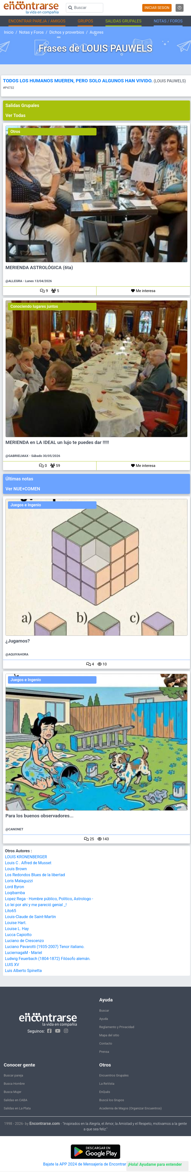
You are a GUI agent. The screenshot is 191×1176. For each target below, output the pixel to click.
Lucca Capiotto (18, 934)
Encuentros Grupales (114, 1075)
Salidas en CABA (15, 1100)
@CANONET (14, 829)
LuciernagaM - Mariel (23, 952)
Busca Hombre (14, 1083)
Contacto (105, 1043)
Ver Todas (15, 115)
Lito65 (10, 910)
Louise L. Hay (17, 928)
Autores (96, 32)
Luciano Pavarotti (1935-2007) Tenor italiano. (45, 946)
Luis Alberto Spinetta (23, 970)
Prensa (104, 1052)
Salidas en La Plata (17, 1108)
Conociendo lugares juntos (34, 306)
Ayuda (103, 1019)
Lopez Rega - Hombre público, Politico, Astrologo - (49, 898)
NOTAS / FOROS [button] (168, 21)
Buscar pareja (13, 1075)
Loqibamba (15, 892)
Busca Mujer (12, 1092)
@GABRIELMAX (16, 456)
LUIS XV (12, 964)
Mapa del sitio (109, 1035)
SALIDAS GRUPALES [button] (123, 21)
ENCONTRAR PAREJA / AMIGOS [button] (36, 21)
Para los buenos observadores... (39, 816)
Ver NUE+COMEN (22, 488)
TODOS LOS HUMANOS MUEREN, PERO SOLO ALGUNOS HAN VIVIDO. (78, 81)
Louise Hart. (16, 922)
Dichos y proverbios (66, 32)
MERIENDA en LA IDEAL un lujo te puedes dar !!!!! (57, 442)
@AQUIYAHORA (16, 654)
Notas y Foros (31, 32)
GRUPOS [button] (85, 21)
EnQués (104, 1092)
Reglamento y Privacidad (116, 1027)
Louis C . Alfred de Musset (28, 862)
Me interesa (143, 291)
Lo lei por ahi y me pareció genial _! (36, 904)
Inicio (8, 32)
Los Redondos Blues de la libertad (35, 874)
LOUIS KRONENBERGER (26, 857)
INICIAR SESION (156, 8)
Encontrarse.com (44, 1123)
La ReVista (106, 1083)
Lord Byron (14, 886)
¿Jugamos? (17, 641)
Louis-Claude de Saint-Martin (30, 916)
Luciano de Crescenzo (24, 940)
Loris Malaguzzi (19, 880)
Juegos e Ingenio (25, 505)
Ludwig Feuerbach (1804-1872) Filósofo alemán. (48, 958)
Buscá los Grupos (111, 1100)
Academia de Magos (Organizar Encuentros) (130, 1108)
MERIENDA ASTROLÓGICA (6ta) (39, 267)
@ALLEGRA (13, 281)
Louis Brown (16, 868)
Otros (15, 131)
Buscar (104, 1010)
